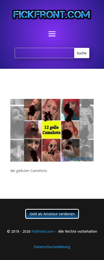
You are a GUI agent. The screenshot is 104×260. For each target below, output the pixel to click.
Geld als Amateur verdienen (52, 213)
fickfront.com (43, 231)
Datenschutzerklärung (52, 246)
